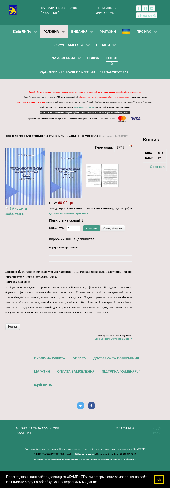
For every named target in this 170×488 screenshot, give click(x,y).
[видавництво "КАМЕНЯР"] (13, 10)
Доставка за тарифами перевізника (68, 213)
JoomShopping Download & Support (113, 339)
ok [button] (159, 479)
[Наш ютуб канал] (147, 15)
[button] (99, 482)
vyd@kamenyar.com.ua (84, 107)
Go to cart (157, 167)
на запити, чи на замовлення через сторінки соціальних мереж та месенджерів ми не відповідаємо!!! (85, 112)
